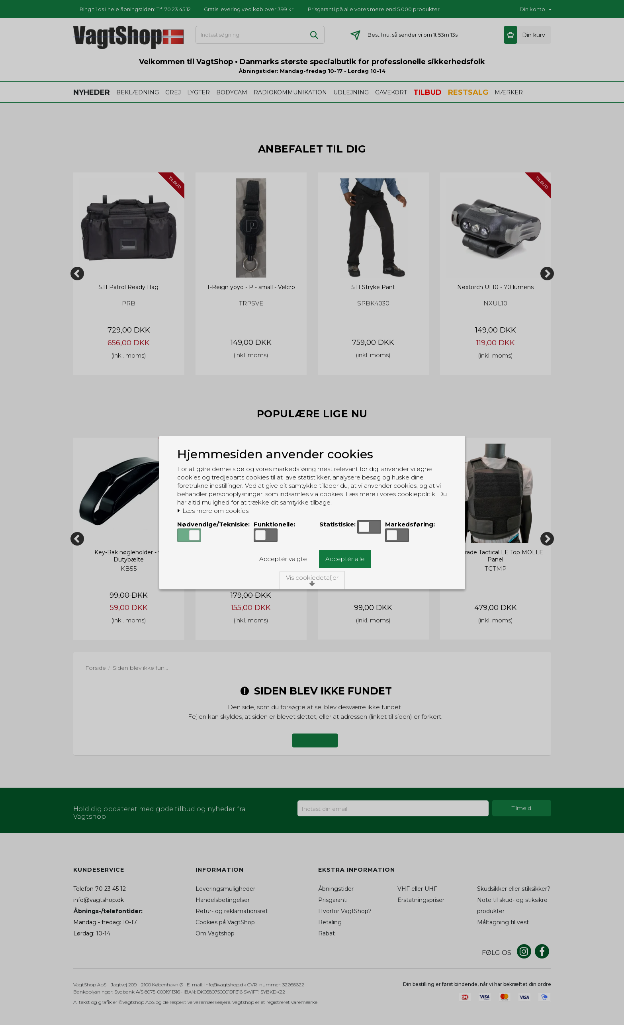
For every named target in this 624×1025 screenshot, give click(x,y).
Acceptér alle (345, 559)
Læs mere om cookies (212, 511)
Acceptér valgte (283, 559)
